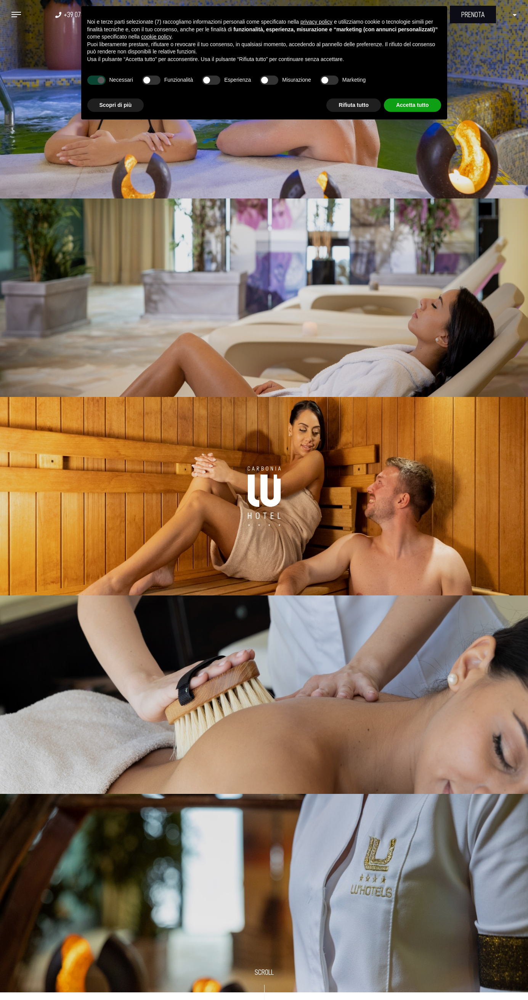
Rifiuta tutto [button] (354, 105)
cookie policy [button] (156, 37)
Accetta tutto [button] (412, 105)
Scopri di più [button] (116, 105)
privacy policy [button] (316, 22)
